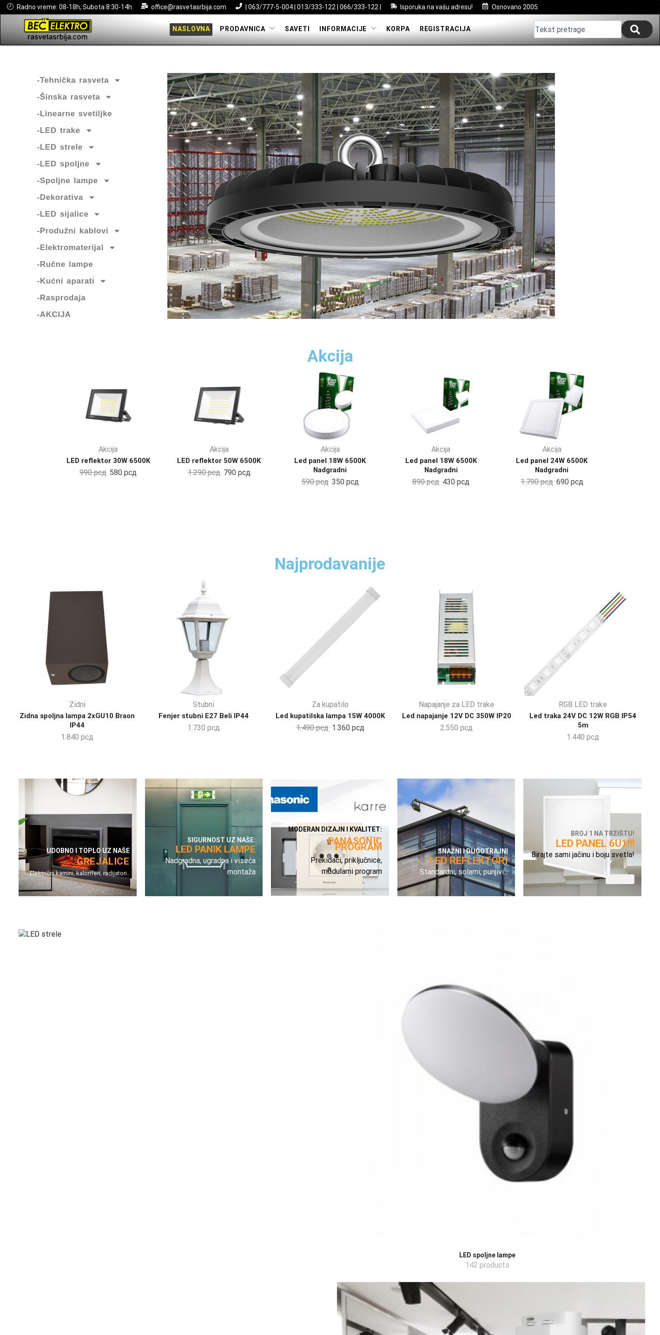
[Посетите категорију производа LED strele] (65, 993)
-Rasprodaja (61, 305)
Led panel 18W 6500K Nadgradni (330, 472)
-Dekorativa (66, 205)
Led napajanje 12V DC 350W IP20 (456, 731)
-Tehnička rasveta (79, 87)
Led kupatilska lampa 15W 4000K (330, 731)
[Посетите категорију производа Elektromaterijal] (595, 993)
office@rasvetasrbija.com (188, 7)
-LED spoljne (69, 171)
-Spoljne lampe (74, 188)
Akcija (108, 456)
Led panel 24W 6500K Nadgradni (551, 472)
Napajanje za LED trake (456, 719)
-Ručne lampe (65, 271)
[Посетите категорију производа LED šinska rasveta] (277, 993)
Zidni (77, 719)
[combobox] (577, 33)
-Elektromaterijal (76, 255)
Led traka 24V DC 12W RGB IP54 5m (583, 736)
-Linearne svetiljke (74, 121)
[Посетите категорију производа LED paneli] (489, 993)
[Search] (637, 33)
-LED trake (65, 138)
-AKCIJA (54, 321)
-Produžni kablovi (79, 238)
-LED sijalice (69, 221)
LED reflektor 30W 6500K (108, 467)
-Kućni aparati (72, 288)
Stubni (203, 719)
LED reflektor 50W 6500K (219, 467)
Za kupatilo (330, 719)
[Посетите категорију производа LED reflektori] (383, 980)
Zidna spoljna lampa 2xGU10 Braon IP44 (77, 736)
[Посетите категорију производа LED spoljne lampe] (171, 993)
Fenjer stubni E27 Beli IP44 (203, 731)
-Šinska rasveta (75, 104)
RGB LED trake (583, 719)
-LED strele (66, 154)
